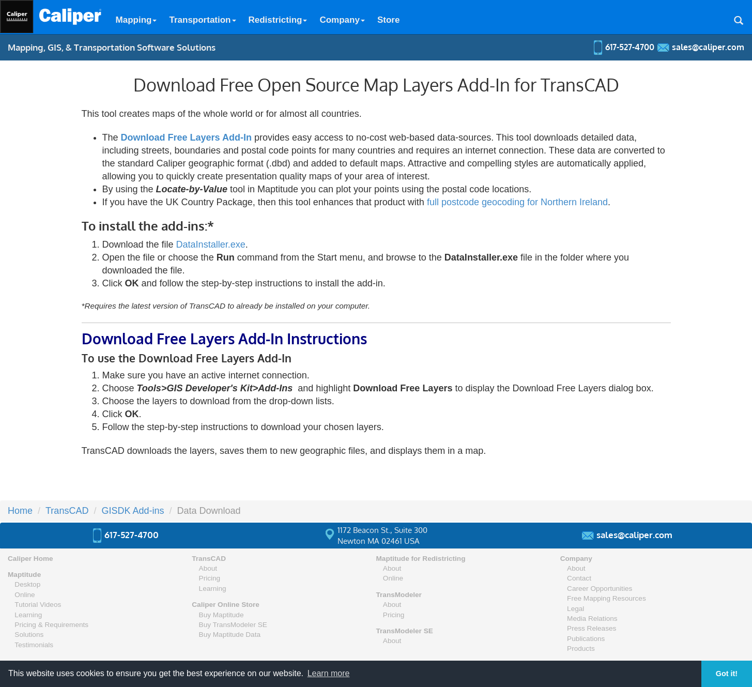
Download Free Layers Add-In (186, 137)
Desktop (27, 584)
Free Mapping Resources (606, 598)
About (208, 568)
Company (341, 20)
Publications (586, 639)
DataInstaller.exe (210, 244)
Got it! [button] (727, 673)
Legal (575, 609)
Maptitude (24, 574)
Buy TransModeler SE (233, 625)
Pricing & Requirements (51, 625)
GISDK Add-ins (132, 511)
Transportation (202, 20)
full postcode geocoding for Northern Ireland (517, 202)
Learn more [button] (329, 673)
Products (581, 648)
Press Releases (591, 628)
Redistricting (278, 20)
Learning (28, 615)
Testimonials (33, 645)
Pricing (210, 578)
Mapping (136, 20)
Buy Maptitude (221, 615)
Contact (579, 578)
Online (24, 595)
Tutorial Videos (37, 604)
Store (388, 20)
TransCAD (66, 511)
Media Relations (592, 618)
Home (20, 511)
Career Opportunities (599, 588)
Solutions (28, 634)
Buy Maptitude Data (229, 634)
